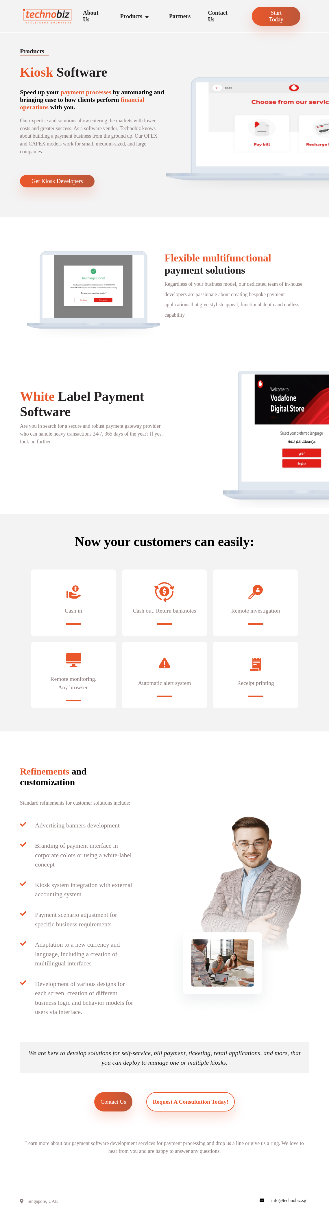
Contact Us (218, 16)
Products (136, 16)
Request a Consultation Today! (191, 1105)
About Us (90, 16)
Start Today (276, 16)
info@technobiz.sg (288, 1203)
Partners (180, 16)
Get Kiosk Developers (57, 181)
